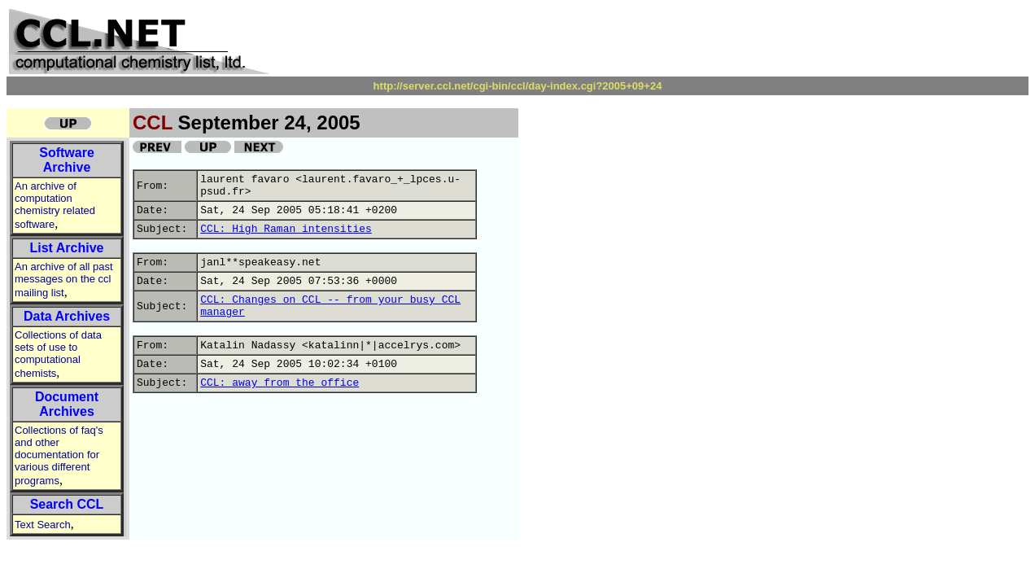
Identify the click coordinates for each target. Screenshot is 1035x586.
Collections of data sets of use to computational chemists (58, 354)
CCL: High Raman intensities (286, 229)
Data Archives (67, 316)
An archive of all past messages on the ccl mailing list (64, 279)
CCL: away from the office (279, 383)
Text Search (43, 524)
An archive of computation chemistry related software (55, 205)
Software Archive (66, 160)
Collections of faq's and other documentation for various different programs (59, 455)
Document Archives (66, 404)
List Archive (67, 248)
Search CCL (67, 504)
